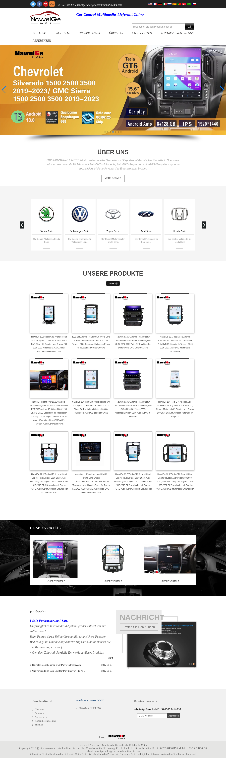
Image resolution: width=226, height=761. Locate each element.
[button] (105, 132)
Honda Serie (179, 231)
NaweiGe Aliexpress (90, 707)
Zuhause (39, 33)
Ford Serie (146, 231)
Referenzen (42, 40)
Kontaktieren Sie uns (176, 33)
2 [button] (194, 664)
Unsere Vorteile (56, 581)
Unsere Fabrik (89, 33)
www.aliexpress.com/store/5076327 (90, 700)
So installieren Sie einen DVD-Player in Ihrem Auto (56, 665)
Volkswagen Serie (79, 231)
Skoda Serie (46, 231)
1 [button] (190, 664)
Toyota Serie (113, 231)
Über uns (116, 33)
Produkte (62, 33)
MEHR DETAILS (113, 178)
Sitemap (39, 724)
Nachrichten (141, 33)
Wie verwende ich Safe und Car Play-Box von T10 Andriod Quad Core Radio (59, 671)
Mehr (113, 283)
